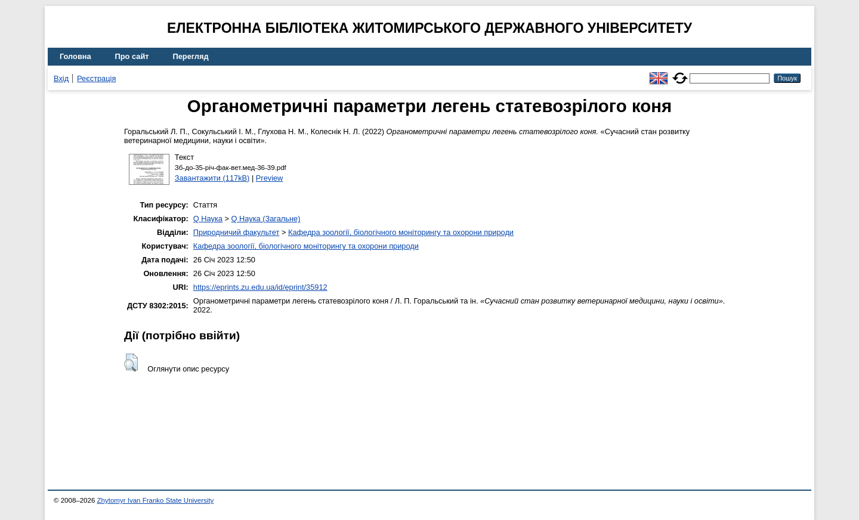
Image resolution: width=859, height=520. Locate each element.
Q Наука (208, 218)
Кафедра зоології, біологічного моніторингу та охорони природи (401, 232)
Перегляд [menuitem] (191, 56)
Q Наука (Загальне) (266, 218)
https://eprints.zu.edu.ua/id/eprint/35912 (260, 287)
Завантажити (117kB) (212, 178)
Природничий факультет (236, 232)
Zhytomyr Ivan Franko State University (155, 500)
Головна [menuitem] (75, 56)
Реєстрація (96, 78)
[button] (131, 363)
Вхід (61, 78)
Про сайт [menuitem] (132, 56)
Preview (269, 178)
